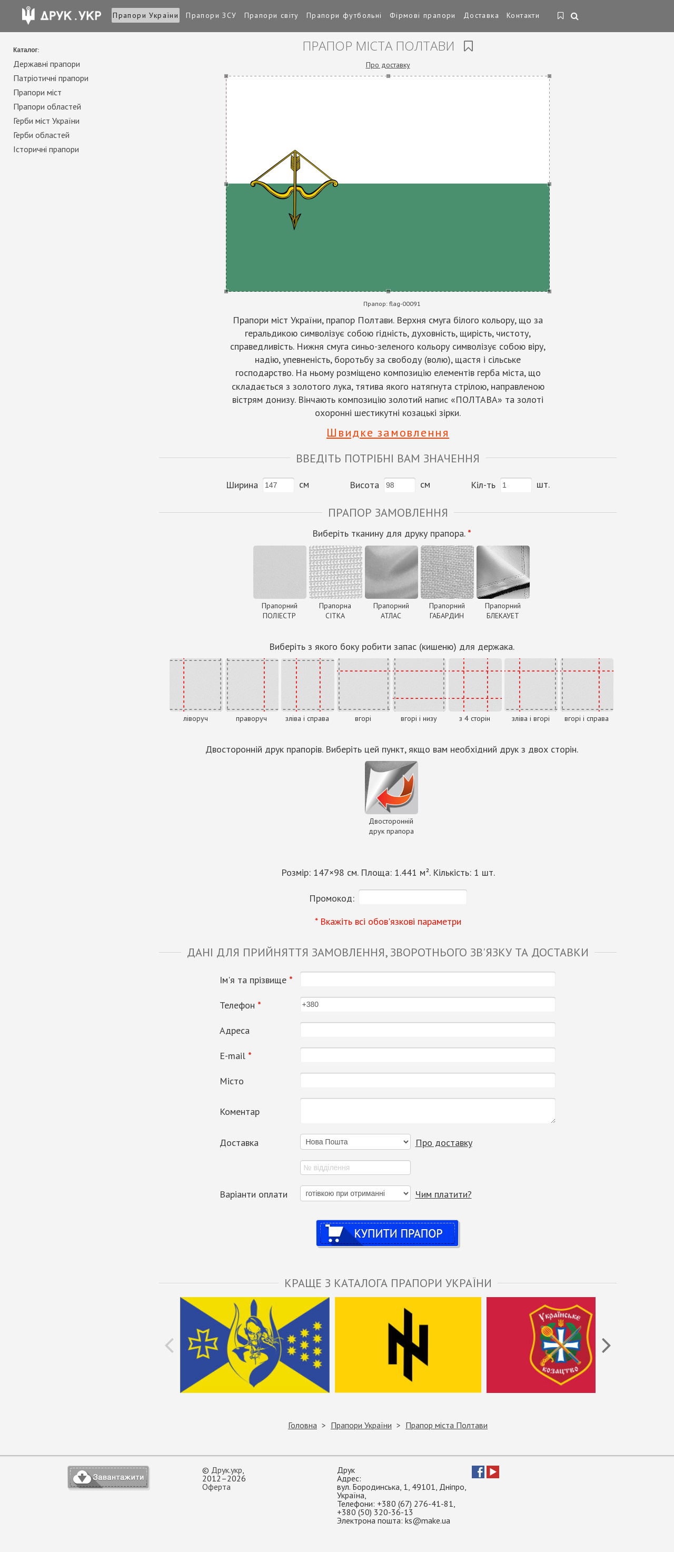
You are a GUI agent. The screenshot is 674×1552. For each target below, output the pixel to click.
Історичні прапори (46, 149)
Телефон (240, 1005)
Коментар (240, 1111)
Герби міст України (46, 120)
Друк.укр (226, 1470)
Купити (388, 1223)
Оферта (216, 1486)
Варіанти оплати (254, 1194)
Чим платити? (443, 1194)
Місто (232, 1081)
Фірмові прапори (423, 15)
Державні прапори (46, 63)
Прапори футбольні (344, 15)
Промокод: (331, 898)
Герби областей (41, 135)
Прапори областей (47, 106)
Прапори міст (37, 92)
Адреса (235, 1030)
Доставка (481, 15)
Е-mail (236, 1056)
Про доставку (388, 65)
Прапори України (146, 15)
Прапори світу (271, 15)
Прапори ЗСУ (211, 15)
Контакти (523, 15)
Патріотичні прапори (50, 78)
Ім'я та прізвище (256, 980)
